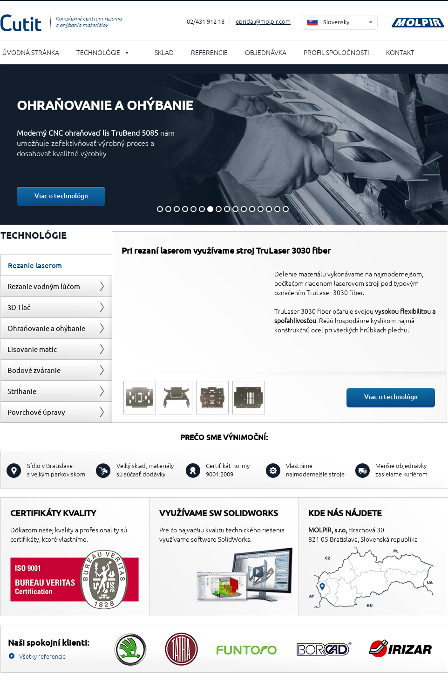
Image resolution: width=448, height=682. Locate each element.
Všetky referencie (42, 656)
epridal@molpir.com (263, 21)
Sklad (164, 52)
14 (269, 209)
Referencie (209, 52)
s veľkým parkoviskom (56, 469)
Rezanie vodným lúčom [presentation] (43, 286)
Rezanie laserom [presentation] (35, 265)
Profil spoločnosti (336, 52)
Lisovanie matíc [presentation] (32, 348)
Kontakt (400, 52)
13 (261, 209)
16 (286, 209)
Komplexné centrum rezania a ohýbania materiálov (88, 21)
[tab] (56, 265)
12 (252, 209)
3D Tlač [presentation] (18, 307)
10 (235, 209)
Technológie (98, 52)
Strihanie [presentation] (21, 390)
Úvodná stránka (30, 52)
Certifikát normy (228, 469)
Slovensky (336, 21)
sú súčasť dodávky (145, 469)
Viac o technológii (61, 195)
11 (244, 209)
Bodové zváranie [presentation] (34, 369)
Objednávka (265, 52)
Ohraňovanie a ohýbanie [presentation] (46, 328)
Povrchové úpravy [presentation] (36, 411)
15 (277, 209)
